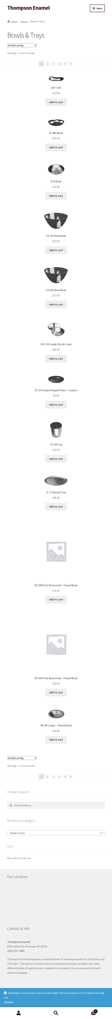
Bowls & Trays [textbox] (55, 833)
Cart (86, 1011)
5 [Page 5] (65, 63)
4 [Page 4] (59, 63)
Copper (24, 21)
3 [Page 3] (53, 63)
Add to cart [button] (56, 102)
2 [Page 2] (47, 63)
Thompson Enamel (28, 7)
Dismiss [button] (8, 1002)
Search (56, 1013)
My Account (18, 1013)
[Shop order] (22, 45)
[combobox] (56, 832)
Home (14, 21)
